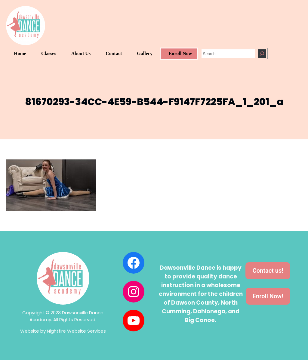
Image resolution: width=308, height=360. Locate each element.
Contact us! (268, 270)
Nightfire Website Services (76, 331)
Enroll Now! (268, 296)
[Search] (262, 53)
